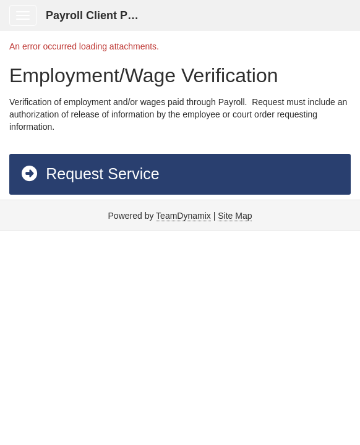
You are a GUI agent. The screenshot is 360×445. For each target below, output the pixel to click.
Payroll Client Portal (99, 15)
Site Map (235, 216)
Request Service (90, 173)
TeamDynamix (183, 216)
